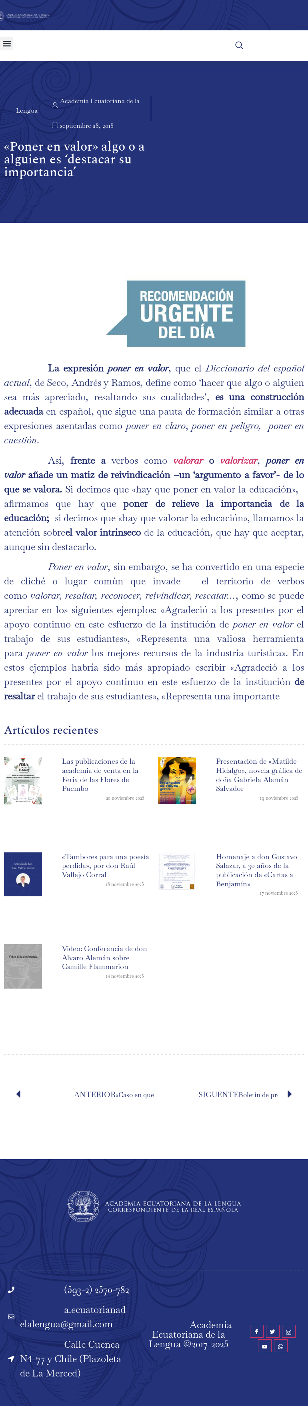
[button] (6, 43)
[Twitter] (273, 1331)
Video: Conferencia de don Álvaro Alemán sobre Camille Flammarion (104, 957)
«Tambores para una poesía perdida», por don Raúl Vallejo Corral (105, 865)
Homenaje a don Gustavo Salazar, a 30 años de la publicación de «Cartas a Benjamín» (256, 870)
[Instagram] (289, 1331)
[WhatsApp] (281, 1345)
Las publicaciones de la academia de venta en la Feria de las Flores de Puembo (100, 775)
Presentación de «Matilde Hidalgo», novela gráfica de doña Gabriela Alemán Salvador (259, 775)
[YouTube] (265, 1345)
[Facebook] (257, 1331)
